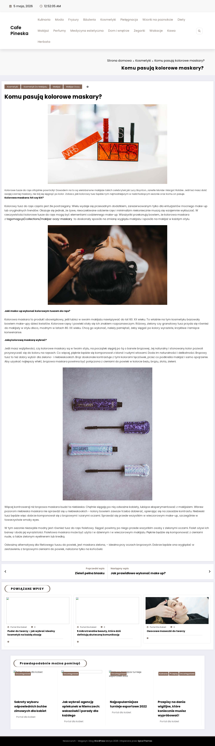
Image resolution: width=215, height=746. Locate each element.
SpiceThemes (145, 740)
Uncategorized (23, 673)
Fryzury (73, 19)
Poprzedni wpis (95, 568)
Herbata (44, 42)
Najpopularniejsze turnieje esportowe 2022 (128, 704)
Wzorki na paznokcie (157, 19)
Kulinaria (44, 19)
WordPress (99, 740)
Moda (59, 19)
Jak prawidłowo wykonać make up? (138, 573)
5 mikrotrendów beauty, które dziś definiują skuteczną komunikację (99, 632)
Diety (181, 19)
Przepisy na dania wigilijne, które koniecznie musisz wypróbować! (172, 708)
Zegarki (139, 31)
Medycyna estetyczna (87, 31)
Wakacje (156, 31)
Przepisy (174, 673)
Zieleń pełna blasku (90, 573)
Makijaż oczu (73, 86)
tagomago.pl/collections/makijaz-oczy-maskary (39, 219)
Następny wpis (120, 568)
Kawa (171, 31)
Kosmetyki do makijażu (35, 86)
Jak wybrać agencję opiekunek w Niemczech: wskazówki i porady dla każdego (81, 708)
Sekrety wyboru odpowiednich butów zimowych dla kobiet (30, 706)
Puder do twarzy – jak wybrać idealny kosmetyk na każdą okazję (31, 632)
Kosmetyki (108, 19)
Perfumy (59, 31)
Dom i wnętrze (118, 31)
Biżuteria (89, 19)
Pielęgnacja (129, 19)
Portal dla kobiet (18, 627)
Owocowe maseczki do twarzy (166, 631)
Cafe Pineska (19, 31)
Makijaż (43, 31)
